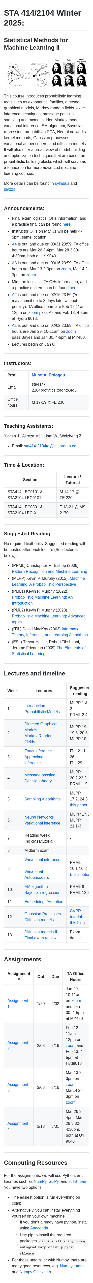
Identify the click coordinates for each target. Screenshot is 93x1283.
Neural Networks (39, 817)
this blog (77, 923)
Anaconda (39, 1228)
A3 (14, 263)
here (67, 224)
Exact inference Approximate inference (38, 757)
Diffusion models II (41, 932)
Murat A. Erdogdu (48, 375)
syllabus (62, 183)
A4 (14, 244)
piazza (9, 189)
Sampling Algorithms (43, 799)
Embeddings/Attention (44, 902)
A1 (14, 325)
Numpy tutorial (73, 1266)
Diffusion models (39, 920)
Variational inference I (44, 823)
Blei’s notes (80, 874)
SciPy (54, 1181)
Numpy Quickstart (35, 1272)
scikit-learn (77, 1181)
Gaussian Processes (43, 914)
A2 (14, 295)
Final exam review (41, 938)
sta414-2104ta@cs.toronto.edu (51, 446)
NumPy (40, 1181)
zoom (66, 269)
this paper (78, 805)
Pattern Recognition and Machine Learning (49, 571)
